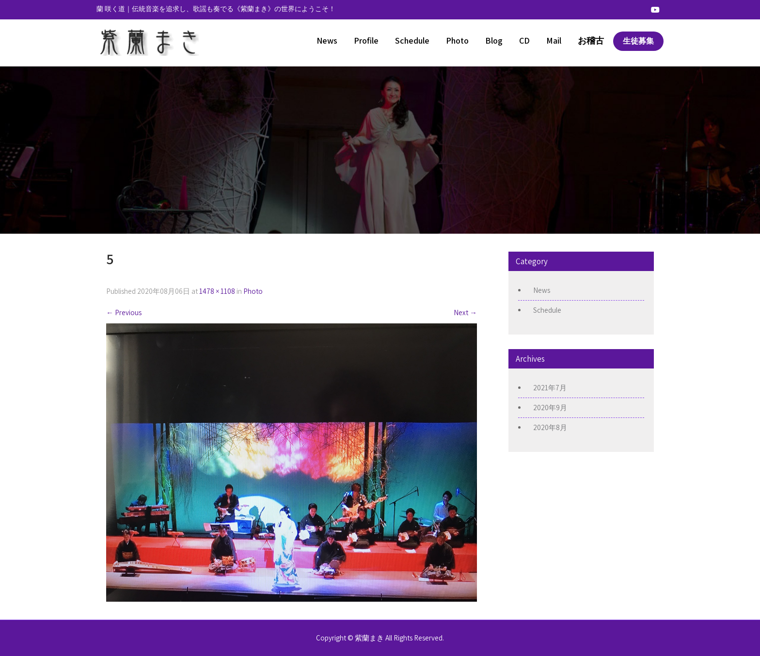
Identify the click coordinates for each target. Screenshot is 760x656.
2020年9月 (550, 407)
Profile (366, 40)
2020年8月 (550, 427)
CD (524, 40)
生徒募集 (638, 41)
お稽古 (591, 40)
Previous (124, 312)
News (327, 40)
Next (465, 312)
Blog (494, 40)
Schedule (412, 40)
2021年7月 (550, 387)
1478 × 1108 (217, 291)
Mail (553, 40)
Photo (457, 40)
